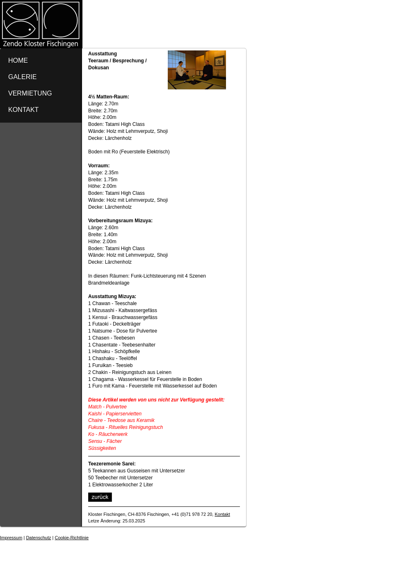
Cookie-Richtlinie (72, 537)
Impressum (11, 537)
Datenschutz (38, 537)
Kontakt (222, 514)
